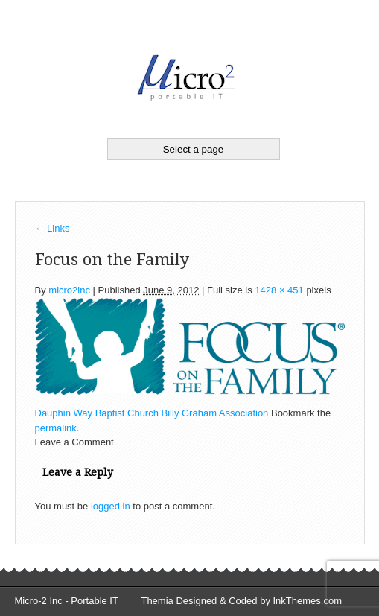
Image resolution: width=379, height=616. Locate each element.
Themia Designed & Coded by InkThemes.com (241, 600)
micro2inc (69, 290)
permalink (56, 428)
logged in (110, 506)
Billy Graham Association (215, 413)
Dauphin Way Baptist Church (97, 413)
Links (52, 228)
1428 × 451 (279, 290)
